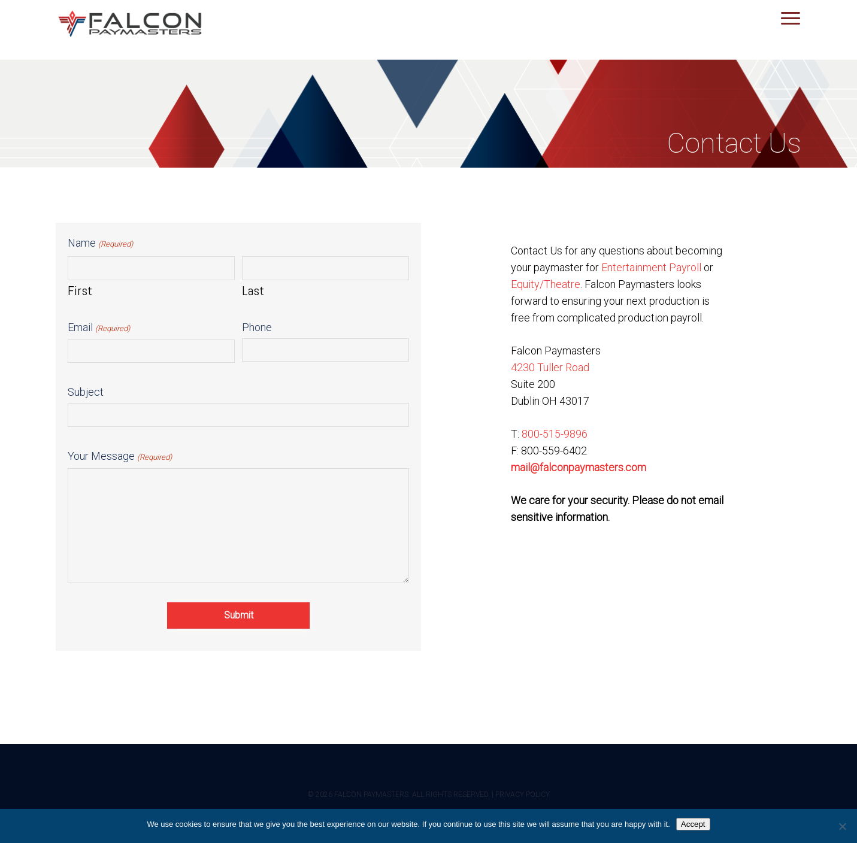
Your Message (119, 457)
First (80, 290)
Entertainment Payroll (651, 267)
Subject (86, 392)
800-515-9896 (555, 433)
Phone (257, 327)
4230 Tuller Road (550, 367)
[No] (842, 826)
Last (253, 290)
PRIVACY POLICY (522, 794)
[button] (791, 18)
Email (98, 328)
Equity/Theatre (545, 284)
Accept (693, 824)
